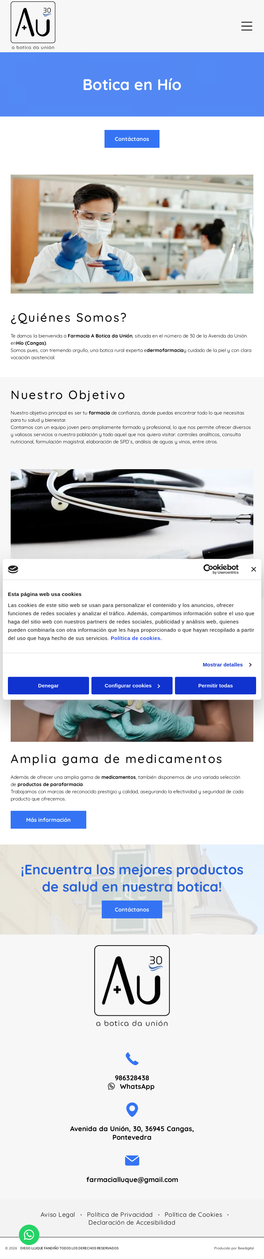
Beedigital (246, 1248)
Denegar (48, 685)
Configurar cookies (132, 685)
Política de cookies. (136, 638)
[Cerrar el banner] (253, 569)
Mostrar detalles (223, 665)
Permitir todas (215, 685)
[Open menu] (246, 26)
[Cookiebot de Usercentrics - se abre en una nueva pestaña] (208, 569)
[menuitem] (58, 1214)
